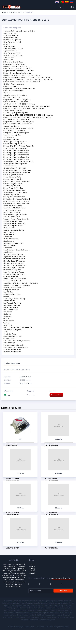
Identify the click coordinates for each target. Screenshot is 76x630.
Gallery (32, 571)
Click (7, 395)
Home (4, 12)
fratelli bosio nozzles (43, 615)
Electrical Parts (15, 12)
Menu (72, 7)
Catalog (32, 569)
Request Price (56, 395)
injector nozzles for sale (26, 608)
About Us (32, 566)
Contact (32, 573)
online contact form (62, 578)
